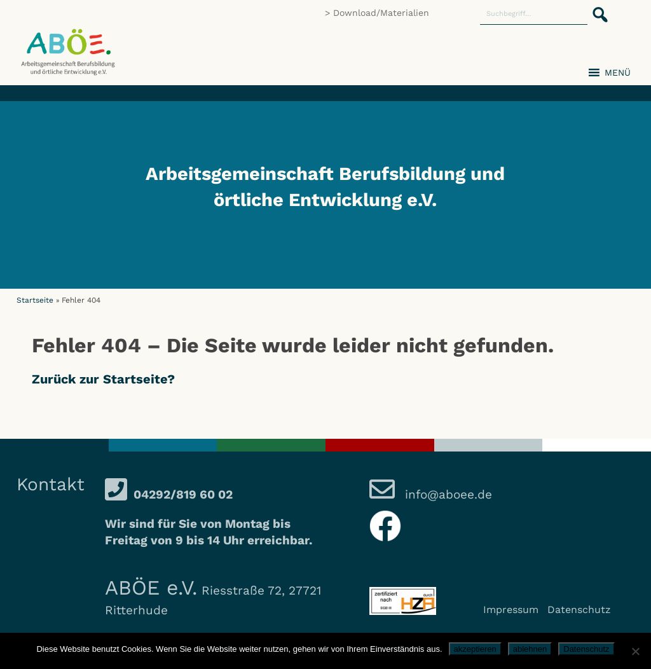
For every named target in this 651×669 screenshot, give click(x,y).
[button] (596, 7)
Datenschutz (579, 609)
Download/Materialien (381, 13)
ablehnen (530, 649)
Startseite (35, 300)
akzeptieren (475, 649)
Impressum (510, 609)
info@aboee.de (446, 494)
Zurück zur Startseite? (103, 379)
